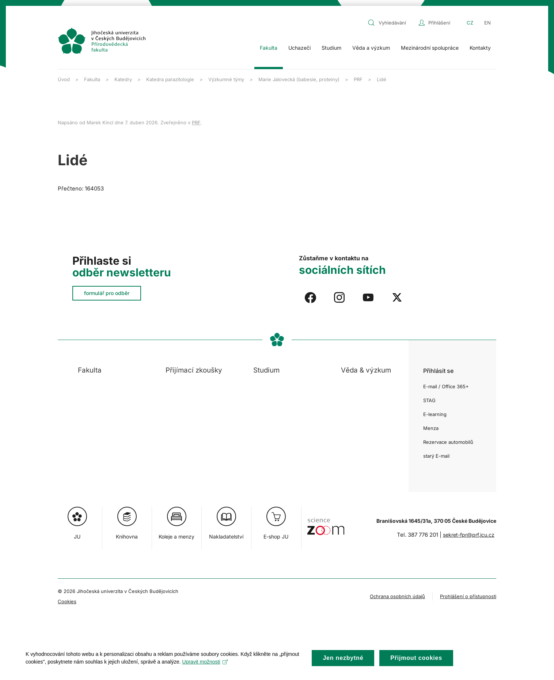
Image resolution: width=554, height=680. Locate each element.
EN (487, 23)
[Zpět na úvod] (101, 40)
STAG (429, 400)
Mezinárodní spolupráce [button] (430, 48)
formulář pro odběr (106, 293)
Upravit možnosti (205, 669)
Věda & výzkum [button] (366, 370)
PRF (196, 122)
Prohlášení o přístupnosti (468, 596)
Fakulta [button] (268, 48)
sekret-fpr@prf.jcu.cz (468, 535)
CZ (470, 23)
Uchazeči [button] (299, 48)
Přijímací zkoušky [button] (194, 370)
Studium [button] (331, 48)
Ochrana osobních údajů (397, 596)
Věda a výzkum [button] (371, 48)
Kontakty (480, 48)
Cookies (67, 601)
